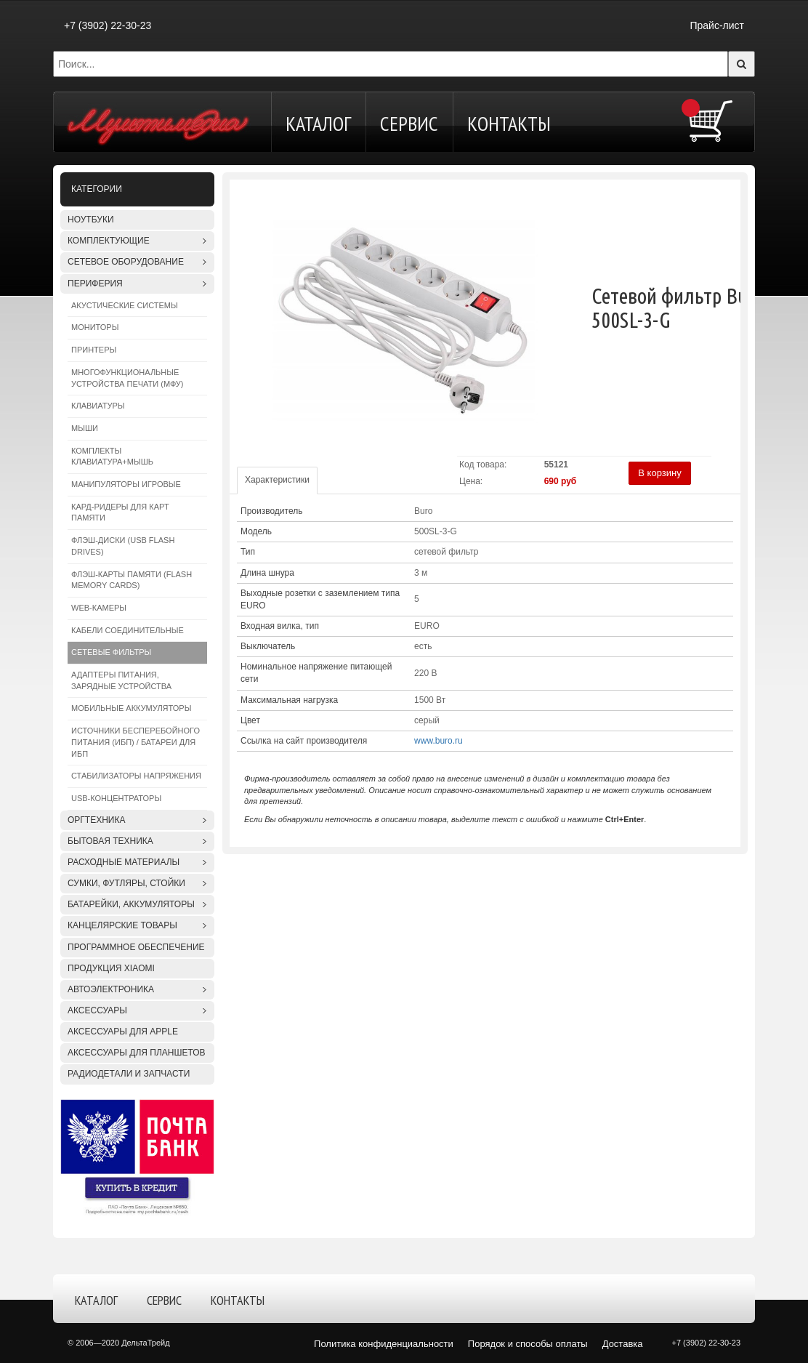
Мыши (84, 428)
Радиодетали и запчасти (129, 1074)
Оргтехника (96, 820)
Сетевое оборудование (126, 262)
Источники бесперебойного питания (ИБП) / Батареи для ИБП (135, 741)
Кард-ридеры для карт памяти (120, 512)
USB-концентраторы (116, 798)
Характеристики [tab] (277, 480)
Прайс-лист (717, 25)
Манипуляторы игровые (126, 484)
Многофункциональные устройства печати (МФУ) (127, 378)
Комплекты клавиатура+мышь (112, 456)
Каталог (318, 123)
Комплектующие (109, 241)
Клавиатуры (97, 405)
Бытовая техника (110, 841)
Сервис (409, 123)
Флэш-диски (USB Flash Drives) (122, 546)
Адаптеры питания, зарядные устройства (121, 680)
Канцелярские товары (122, 925)
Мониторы (94, 327)
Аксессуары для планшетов (137, 1053)
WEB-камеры (98, 607)
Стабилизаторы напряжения (136, 775)
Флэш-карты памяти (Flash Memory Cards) (131, 580)
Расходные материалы (123, 862)
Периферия (95, 283)
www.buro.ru (438, 741)
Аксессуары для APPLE (123, 1031)
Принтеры (93, 349)
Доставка (622, 1343)
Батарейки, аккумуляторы (131, 904)
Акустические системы (124, 305)
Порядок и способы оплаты (528, 1343)
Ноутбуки (91, 219)
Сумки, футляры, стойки (126, 883)
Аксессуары (97, 1010)
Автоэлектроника (111, 989)
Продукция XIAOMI (111, 968)
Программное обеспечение (136, 947)
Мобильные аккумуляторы (131, 708)
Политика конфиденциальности (383, 1343)
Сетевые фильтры (111, 652)
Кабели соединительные (127, 630)
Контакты (509, 123)
